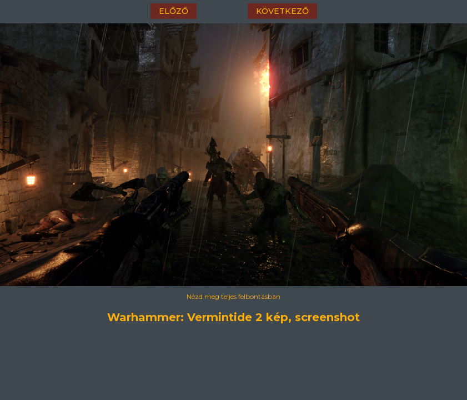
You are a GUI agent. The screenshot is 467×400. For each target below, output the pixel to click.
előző (173, 11)
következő (282, 11)
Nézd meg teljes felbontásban (233, 296)
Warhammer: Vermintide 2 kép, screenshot (233, 317)
